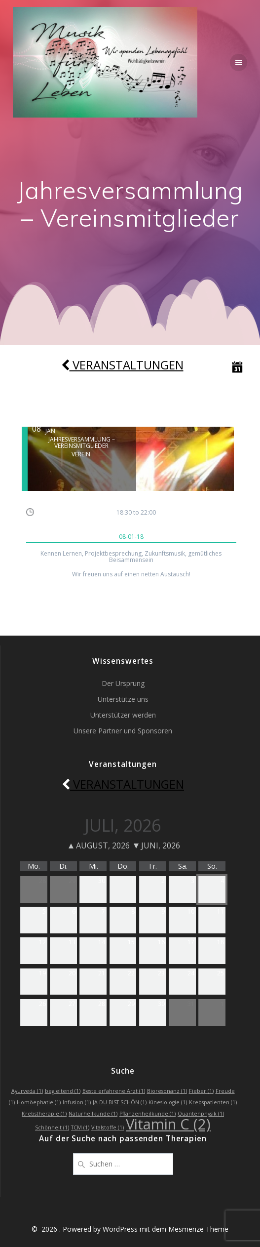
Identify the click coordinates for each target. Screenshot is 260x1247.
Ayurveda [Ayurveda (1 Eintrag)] (27, 1090)
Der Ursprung (123, 683)
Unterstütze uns (123, 699)
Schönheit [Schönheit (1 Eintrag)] (52, 1127)
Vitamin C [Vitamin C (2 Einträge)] (168, 1124)
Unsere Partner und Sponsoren (123, 730)
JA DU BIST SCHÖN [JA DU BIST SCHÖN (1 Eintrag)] (120, 1102)
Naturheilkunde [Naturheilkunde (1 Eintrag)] (93, 1113)
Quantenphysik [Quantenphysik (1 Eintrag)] (201, 1113)
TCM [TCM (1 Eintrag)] (80, 1127)
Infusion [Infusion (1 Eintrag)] (77, 1102)
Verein (81, 454)
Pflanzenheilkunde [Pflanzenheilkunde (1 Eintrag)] (147, 1113)
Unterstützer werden (123, 715)
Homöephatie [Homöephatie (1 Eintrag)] (39, 1102)
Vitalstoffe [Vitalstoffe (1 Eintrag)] (107, 1127)
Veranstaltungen (122, 365)
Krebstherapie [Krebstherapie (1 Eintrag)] (44, 1113)
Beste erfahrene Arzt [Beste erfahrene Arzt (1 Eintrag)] (113, 1090)
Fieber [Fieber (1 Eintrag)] (201, 1090)
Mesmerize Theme (198, 1229)
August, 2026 (99, 845)
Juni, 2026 (157, 845)
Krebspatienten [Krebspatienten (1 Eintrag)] (213, 1102)
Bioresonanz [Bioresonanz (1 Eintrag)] (167, 1090)
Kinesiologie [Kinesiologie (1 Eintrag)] (168, 1102)
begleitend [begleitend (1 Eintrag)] (62, 1090)
